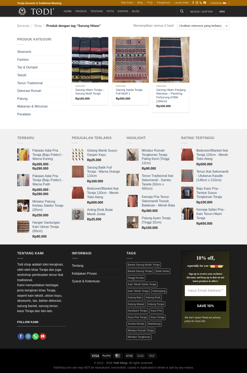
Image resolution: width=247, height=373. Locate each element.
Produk (81, 11)
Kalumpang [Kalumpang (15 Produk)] (159, 290)
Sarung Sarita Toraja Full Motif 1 (129, 91)
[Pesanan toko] (203, 26)
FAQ (149, 2)
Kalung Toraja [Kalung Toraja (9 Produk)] (156, 304)
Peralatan (24, 114)
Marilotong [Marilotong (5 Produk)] (154, 323)
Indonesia (220, 3)
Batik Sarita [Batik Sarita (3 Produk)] (162, 271)
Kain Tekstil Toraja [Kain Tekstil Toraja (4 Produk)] (138, 290)
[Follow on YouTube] (204, 2)
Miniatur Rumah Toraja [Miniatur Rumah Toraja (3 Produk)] (141, 330)
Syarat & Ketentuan (86, 281)
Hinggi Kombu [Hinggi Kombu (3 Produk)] (136, 277)
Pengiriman (163, 2)
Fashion (23, 59)
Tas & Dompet (27, 67)
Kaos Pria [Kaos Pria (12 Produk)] (156, 310)
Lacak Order (182, 2)
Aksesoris (24, 51)
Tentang (96, 11)
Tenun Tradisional (30, 83)
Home (68, 11)
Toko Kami (127, 2)
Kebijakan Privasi (84, 273)
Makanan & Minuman (32, 106)
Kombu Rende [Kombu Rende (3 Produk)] (136, 323)
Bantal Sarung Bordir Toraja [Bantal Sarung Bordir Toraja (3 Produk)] (144, 264)
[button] (181, 11)
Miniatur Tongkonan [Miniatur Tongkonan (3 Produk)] (139, 336)
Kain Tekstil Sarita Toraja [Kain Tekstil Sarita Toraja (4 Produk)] (142, 284)
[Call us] (201, 2)
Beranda (23, 26)
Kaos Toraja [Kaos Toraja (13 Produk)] (157, 317)
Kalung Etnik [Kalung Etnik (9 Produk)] (153, 297)
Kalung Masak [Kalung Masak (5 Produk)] (136, 304)
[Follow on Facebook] (193, 2)
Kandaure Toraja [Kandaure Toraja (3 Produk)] (137, 310)
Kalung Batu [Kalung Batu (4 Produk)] (135, 297)
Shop (38, 26)
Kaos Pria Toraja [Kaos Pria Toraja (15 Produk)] (137, 317)
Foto (110, 11)
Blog (140, 2)
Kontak (123, 11)
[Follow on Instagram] (197, 2)
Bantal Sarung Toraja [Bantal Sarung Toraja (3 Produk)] (140, 271)
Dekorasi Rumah (29, 90)
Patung (22, 98)
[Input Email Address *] (205, 290)
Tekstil (21, 75)
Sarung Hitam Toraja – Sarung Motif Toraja (89, 91)
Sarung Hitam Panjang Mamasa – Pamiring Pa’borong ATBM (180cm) (171, 95)
